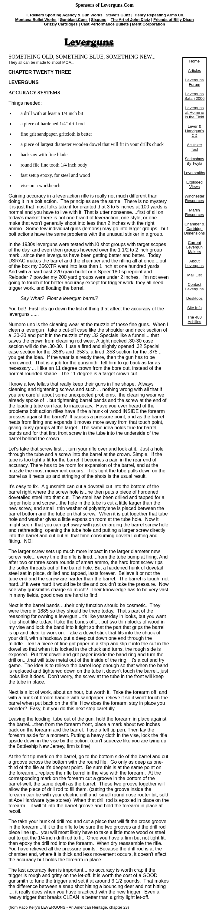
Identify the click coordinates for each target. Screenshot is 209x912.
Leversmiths (194, 173)
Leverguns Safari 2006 (195, 96)
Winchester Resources (194, 198)
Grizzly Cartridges (60, 24)
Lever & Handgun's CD (194, 131)
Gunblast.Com (74, 19)
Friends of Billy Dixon (173, 19)
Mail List (194, 275)
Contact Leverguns (194, 286)
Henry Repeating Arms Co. (159, 15)
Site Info (194, 308)
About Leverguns (194, 263)
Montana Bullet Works (35, 19)
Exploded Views (194, 184)
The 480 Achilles (194, 319)
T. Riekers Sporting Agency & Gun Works (63, 15)
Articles (194, 70)
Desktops (194, 298)
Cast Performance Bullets (105, 24)
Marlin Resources (194, 212)
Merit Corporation (148, 24)
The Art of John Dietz (130, 19)
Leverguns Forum (194, 82)
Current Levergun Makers (194, 247)
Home (194, 61)
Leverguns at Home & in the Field (194, 112)
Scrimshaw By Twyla (194, 161)
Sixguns (98, 19)
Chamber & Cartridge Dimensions (194, 228)
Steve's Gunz (118, 15)
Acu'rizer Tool (194, 147)
